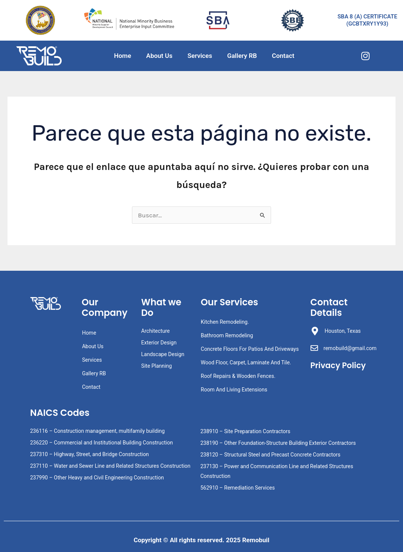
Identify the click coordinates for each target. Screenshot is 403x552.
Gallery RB (242, 55)
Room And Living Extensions (234, 390)
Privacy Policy (338, 365)
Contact (283, 55)
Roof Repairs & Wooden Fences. (238, 376)
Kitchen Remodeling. (225, 322)
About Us (159, 55)
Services (200, 55)
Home (122, 55)
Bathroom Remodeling (227, 335)
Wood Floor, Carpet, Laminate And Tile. (246, 362)
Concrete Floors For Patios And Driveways (250, 349)
